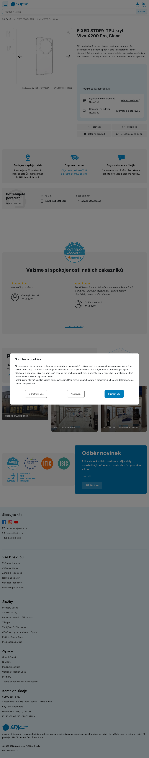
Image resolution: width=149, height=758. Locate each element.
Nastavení (76, 394)
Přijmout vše (114, 394)
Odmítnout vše (36, 394)
